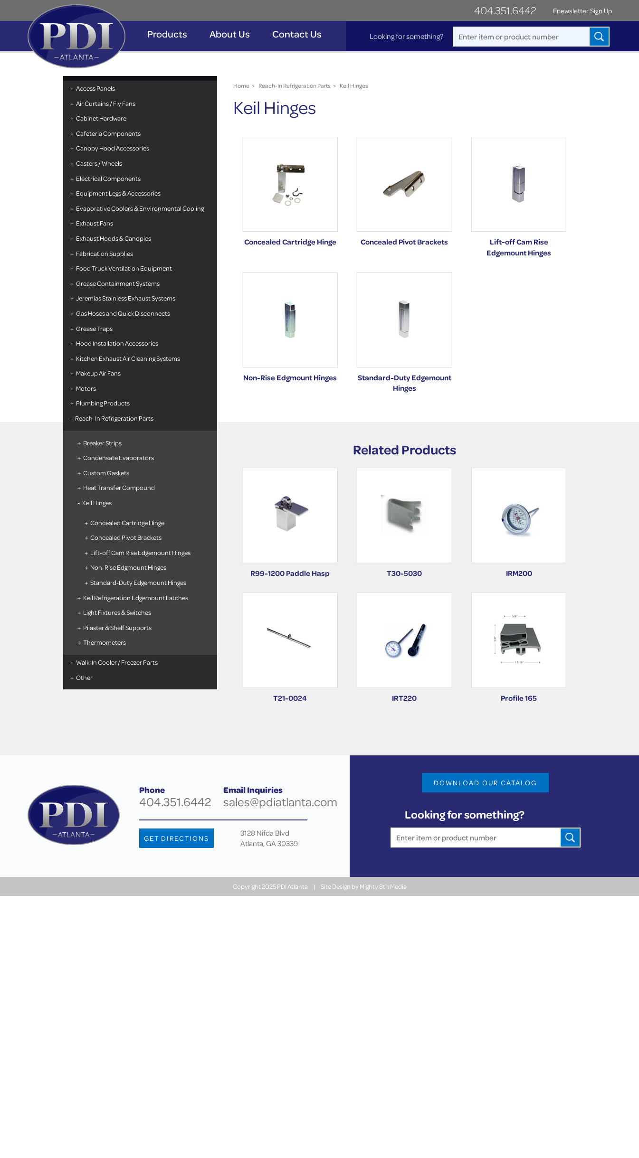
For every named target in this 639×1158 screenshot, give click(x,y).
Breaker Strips (102, 442)
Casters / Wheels (99, 163)
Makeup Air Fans (98, 372)
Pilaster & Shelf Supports (117, 627)
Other (84, 677)
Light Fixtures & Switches (117, 612)
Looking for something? (406, 36)
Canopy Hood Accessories (112, 147)
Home (241, 85)
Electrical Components (108, 178)
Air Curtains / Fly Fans (105, 103)
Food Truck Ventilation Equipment (124, 268)
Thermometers (104, 642)
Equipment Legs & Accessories (118, 193)
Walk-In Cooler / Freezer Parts (117, 662)
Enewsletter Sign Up (582, 11)
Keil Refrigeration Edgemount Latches (135, 597)
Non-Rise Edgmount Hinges (128, 567)
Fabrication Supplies (104, 253)
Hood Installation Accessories (117, 343)
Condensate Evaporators (118, 457)
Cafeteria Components (108, 133)
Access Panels (95, 88)
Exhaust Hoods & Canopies (113, 238)
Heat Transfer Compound (119, 487)
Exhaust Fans (94, 222)
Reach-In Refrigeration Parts (114, 418)
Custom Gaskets (106, 472)
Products (167, 34)
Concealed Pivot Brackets (126, 537)
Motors (86, 388)
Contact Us (297, 34)
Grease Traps (94, 328)
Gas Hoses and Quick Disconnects (123, 313)
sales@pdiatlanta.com (280, 801)
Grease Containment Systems (118, 283)
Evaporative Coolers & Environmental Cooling (140, 208)
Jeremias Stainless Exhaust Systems (125, 297)
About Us (230, 34)
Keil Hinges (97, 502)
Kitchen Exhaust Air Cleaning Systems (128, 358)
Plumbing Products (103, 402)
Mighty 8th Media (383, 886)
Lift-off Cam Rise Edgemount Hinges (140, 552)
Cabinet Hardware (101, 117)
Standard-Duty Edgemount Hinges (138, 582)
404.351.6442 (505, 10)
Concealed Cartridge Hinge (127, 522)
